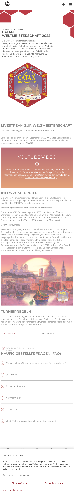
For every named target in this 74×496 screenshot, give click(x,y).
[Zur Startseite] (8, 5)
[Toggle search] (57, 4)
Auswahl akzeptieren (54, 483)
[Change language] (63, 4)
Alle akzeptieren (19, 483)
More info (7, 490)
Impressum (18, 490)
